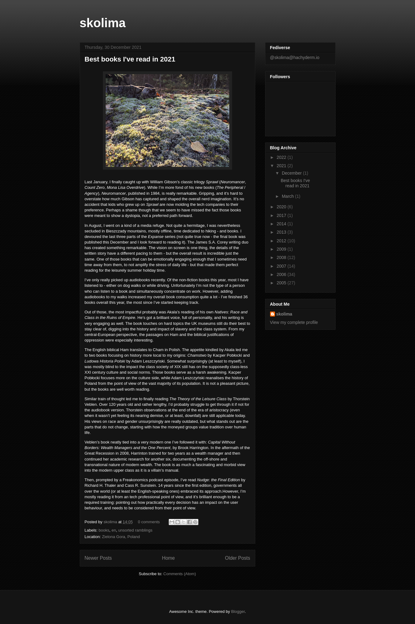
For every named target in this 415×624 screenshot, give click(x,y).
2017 (282, 215)
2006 (282, 274)
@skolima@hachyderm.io (295, 57)
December (292, 173)
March (288, 196)
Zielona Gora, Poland (121, 536)
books (104, 530)
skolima (103, 23)
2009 (282, 249)
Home (168, 558)
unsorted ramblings (135, 530)
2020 (282, 206)
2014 (282, 223)
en (114, 530)
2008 (282, 257)
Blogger (238, 611)
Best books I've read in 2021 (130, 59)
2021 (282, 165)
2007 (282, 266)
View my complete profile (294, 322)
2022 (282, 157)
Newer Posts (98, 558)
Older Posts (237, 558)
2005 (282, 282)
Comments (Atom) (179, 573)
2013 (282, 232)
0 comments (149, 522)
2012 (282, 240)
